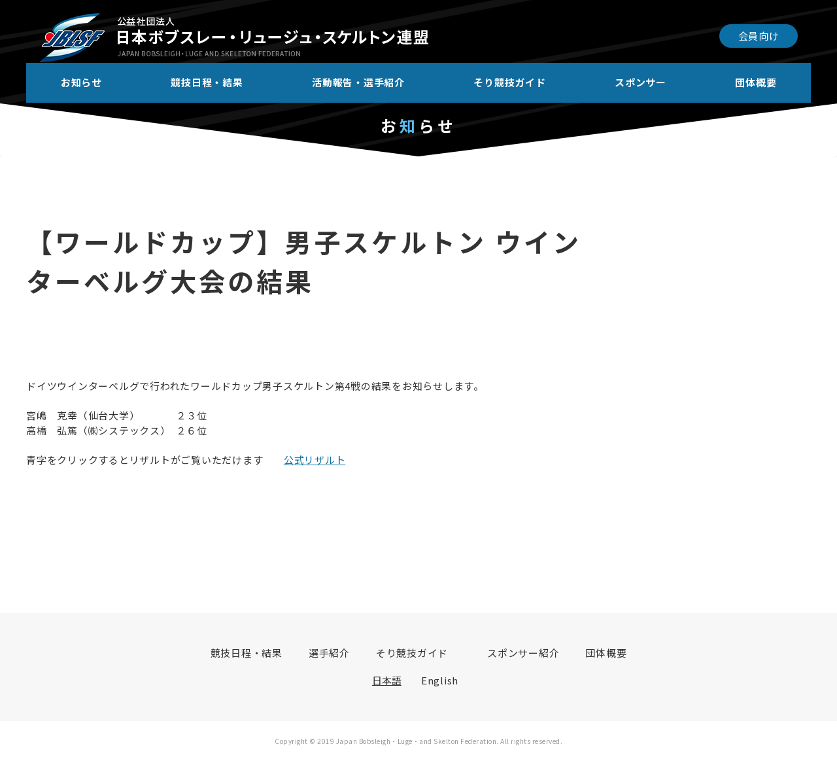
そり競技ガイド (509, 82)
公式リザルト (315, 460)
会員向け (758, 36)
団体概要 (755, 82)
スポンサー (640, 82)
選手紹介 (329, 653)
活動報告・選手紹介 (358, 82)
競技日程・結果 (207, 82)
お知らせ (81, 82)
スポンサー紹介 (523, 653)
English (439, 680)
